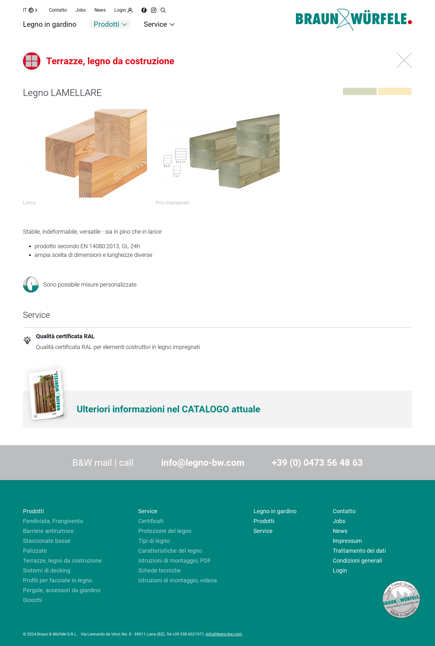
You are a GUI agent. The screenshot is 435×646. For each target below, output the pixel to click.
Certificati (150, 521)
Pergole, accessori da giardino (61, 590)
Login (123, 10)
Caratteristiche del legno (170, 550)
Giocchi (32, 600)
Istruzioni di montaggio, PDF (174, 560)
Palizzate (35, 550)
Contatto (58, 10)
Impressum (347, 540)
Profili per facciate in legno (57, 580)
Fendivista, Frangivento (53, 521)
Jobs (81, 10)
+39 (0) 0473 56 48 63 (317, 462)
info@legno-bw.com (203, 462)
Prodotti (110, 24)
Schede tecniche (159, 570)
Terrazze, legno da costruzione (62, 560)
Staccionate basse (47, 540)
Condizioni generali (357, 560)
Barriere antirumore (48, 530)
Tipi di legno (154, 540)
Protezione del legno (164, 530)
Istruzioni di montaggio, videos (177, 580)
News (100, 10)
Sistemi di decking (47, 570)
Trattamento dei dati (359, 550)
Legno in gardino (49, 24)
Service (159, 24)
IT (30, 10)
